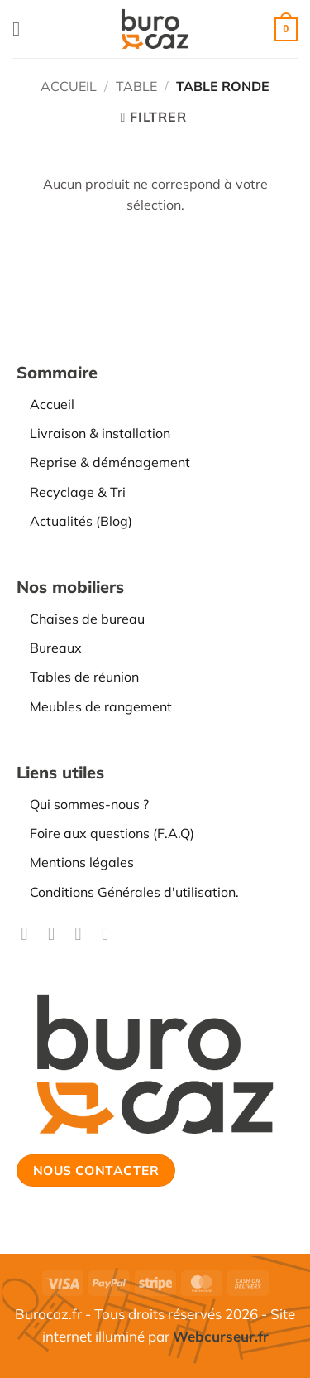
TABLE (136, 86)
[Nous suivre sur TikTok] (83, 933)
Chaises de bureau (87, 618)
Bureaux (56, 647)
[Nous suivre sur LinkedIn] (111, 933)
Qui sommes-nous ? (89, 804)
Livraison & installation (100, 433)
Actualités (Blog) (81, 521)
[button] (22, 28)
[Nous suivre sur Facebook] (30, 933)
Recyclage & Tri (78, 492)
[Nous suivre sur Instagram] (57, 933)
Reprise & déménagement (110, 462)
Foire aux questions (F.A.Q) (112, 833)
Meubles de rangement (101, 706)
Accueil (69, 86)
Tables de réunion (84, 676)
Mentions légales (82, 862)
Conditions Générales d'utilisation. (134, 892)
